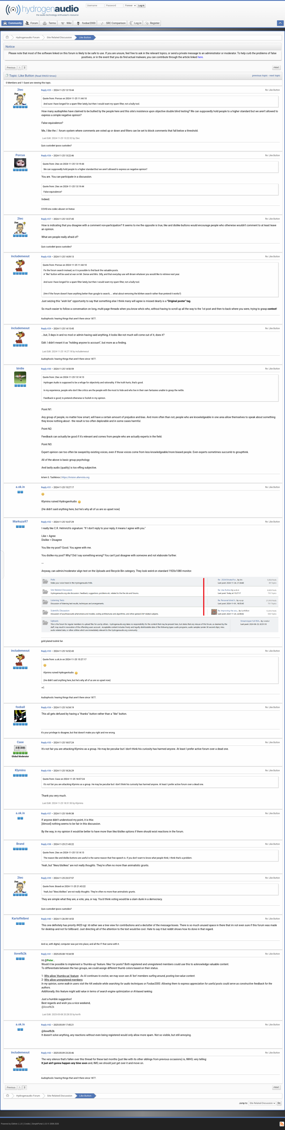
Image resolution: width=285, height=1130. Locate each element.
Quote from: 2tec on (63, 164)
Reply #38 (46, 844)
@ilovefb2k (47, 1006)
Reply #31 (46, 487)
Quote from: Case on (64, 779)
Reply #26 (46, 155)
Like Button (85, 37)
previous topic (259, 75)
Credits (27, 1124)
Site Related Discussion (59, 37)
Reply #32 (46, 522)
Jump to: (243, 1103)
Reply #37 (46, 813)
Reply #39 (46, 878)
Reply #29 (46, 328)
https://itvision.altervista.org (75, 477)
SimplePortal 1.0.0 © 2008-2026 (45, 1124)
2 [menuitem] (24, 67)
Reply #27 (46, 219)
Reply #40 (46, 919)
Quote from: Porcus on (65, 98)
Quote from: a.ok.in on (64, 659)
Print (276, 67)
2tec (20, 89)
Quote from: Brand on (64, 886)
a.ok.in (20, 487)
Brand (20, 844)
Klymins (20, 770)
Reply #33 (46, 651)
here (200, 57)
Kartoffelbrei (20, 918)
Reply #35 (46, 742)
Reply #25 (46, 90)
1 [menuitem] (19, 67)
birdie (20, 368)
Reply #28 (46, 256)
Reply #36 (46, 770)
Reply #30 (46, 369)
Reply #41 (46, 954)
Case (20, 742)
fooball (20, 707)
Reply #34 (46, 707)
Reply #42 (46, 1025)
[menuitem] (11, 67)
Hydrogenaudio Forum (28, 37)
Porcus (20, 155)
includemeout (20, 256)
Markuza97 (20, 521)
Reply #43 (46, 1053)
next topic (275, 75)
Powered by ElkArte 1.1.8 (11, 1124)
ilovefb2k (20, 953)
